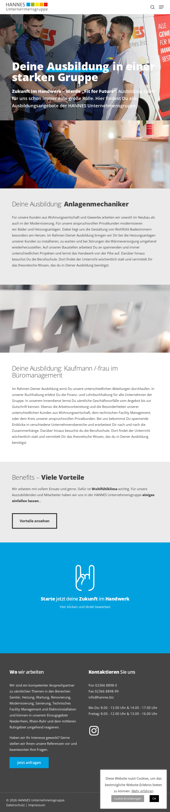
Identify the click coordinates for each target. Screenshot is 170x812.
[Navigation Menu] (161, 7)
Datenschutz (15, 805)
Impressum (36, 805)
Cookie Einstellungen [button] (127, 798)
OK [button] (154, 798)
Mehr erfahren (142, 791)
